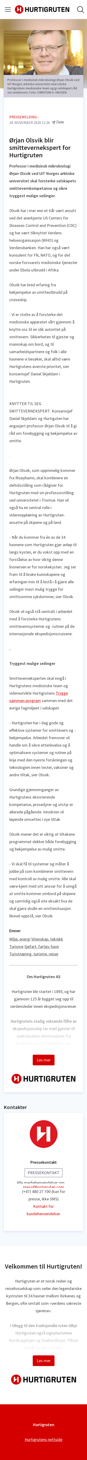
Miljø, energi (19, 939)
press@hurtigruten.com (43, 1186)
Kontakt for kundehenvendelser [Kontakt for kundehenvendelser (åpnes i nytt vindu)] (43, 1210)
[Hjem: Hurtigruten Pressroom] (42, 9)
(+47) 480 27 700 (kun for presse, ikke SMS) (43, 1195)
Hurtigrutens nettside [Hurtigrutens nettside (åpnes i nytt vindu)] (43, 1439)
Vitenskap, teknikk (47, 939)
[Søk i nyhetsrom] (80, 9)
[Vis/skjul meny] (8, 9)
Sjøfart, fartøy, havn (41, 946)
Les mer (44, 1060)
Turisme (16, 946)
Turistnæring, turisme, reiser (33, 954)
